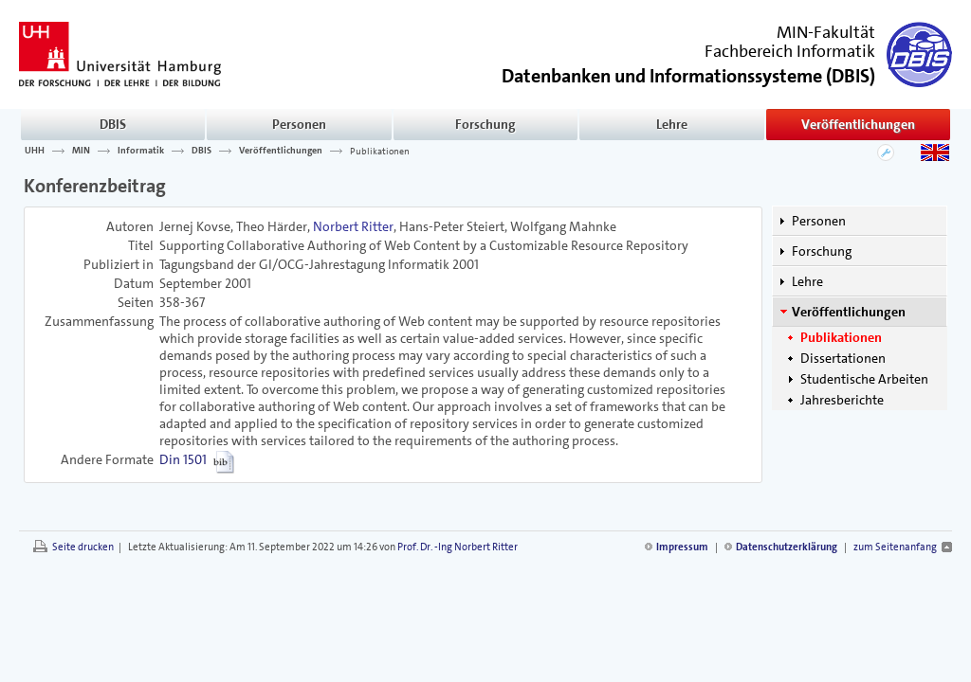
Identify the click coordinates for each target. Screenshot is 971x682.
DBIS (113, 124)
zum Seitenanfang (895, 547)
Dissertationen (843, 358)
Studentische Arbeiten (864, 378)
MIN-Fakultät (826, 32)
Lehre (671, 124)
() (688, 74)
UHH (35, 150)
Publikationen (380, 150)
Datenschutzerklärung (786, 547)
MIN (81, 150)
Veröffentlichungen (858, 124)
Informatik (141, 150)
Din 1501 (183, 459)
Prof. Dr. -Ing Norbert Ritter (457, 547)
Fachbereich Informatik (790, 51)
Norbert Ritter (353, 226)
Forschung (485, 124)
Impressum (682, 547)
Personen (299, 124)
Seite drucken (83, 547)
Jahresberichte (842, 399)
